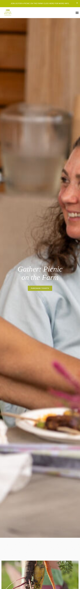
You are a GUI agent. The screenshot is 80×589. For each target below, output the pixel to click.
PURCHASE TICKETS (40, 288)
